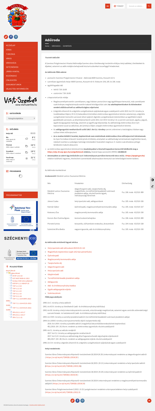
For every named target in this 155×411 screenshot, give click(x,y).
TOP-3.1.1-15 (17, 294)
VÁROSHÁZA (56, 46)
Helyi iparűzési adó (55, 270)
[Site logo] (17, 30)
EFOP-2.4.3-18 (17, 276)
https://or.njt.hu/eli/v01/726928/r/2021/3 (63, 392)
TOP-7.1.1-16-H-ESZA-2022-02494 (19, 309)
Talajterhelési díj (55, 263)
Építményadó (53, 255)
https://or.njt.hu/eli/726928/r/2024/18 (61, 375)
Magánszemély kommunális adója (62, 259)
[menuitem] (20, 45)
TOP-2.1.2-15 (17, 291)
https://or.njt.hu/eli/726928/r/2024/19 (68, 383)
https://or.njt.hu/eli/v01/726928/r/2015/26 (63, 366)
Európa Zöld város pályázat (22, 281)
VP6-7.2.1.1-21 (17, 317)
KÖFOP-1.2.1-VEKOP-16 (21, 283)
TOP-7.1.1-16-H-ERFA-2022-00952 (18, 300)
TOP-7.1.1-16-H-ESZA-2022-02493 (19, 304)
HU (108, 6)
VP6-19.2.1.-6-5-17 (19, 312)
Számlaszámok (54, 293)
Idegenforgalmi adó (56, 267)
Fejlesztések (15, 273)
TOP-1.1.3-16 (17, 286)
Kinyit (8, 270)
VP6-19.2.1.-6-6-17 (19, 315)
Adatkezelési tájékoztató (37, 405)
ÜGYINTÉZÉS (67, 46)
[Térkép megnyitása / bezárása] (118, 6)
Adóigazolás (53, 282)
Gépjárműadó (53, 274)
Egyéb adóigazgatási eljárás (59, 289)
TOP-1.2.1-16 (17, 288)
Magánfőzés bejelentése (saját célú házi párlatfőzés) (70, 252)
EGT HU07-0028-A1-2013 (21, 278)
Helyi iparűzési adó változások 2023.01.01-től (66, 248)
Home (47, 46)
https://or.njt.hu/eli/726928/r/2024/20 (62, 357)
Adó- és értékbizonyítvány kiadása (62, 285)
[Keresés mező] (139, 6)
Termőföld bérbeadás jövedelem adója (63, 278)
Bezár (13, 270)
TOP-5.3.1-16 (17, 296)
